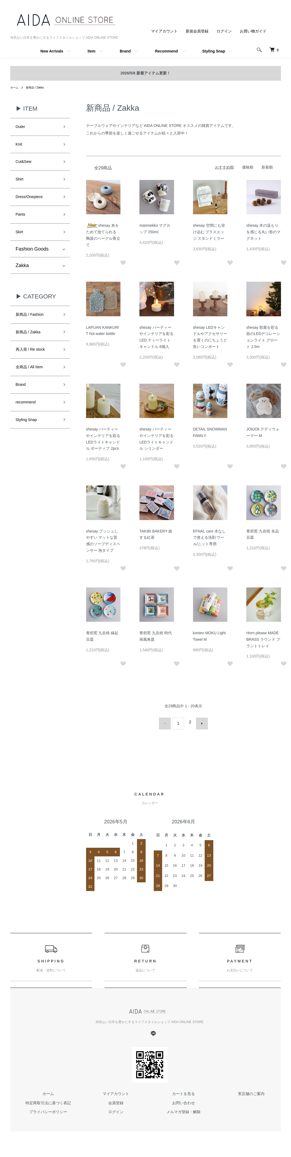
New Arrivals (51, 51)
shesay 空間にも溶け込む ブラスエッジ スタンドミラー (209, 232)
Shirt (21, 186)
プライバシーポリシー (48, 1109)
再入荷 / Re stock (34, 367)
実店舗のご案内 (251, 1090)
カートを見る (183, 1090)
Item (92, 51)
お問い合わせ (183, 1099)
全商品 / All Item (33, 386)
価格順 (247, 167)
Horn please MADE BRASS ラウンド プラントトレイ (263, 639)
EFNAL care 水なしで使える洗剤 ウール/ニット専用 (209, 537)
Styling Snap (213, 51)
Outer (22, 127)
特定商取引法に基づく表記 (48, 1099)
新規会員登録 (197, 31)
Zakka (22, 278)
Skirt (20, 243)
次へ (199, 722)
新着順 (267, 167)
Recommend (166, 51)
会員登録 (115, 1099)
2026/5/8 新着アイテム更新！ (145, 73)
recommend (28, 425)
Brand (125, 51)
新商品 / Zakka (38, 87)
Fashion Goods (32, 262)
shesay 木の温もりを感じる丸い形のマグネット (263, 232)
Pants (22, 224)
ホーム (15, 87)
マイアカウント (164, 31)
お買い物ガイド (253, 31)
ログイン (224, 31)
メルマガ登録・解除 (183, 1109)
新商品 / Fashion (34, 328)
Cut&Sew (26, 166)
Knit (20, 147)
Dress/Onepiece (33, 205)
